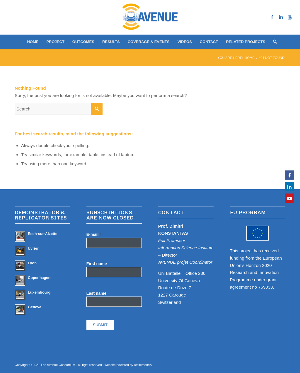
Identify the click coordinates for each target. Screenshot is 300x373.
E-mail (93, 234)
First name (96, 264)
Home (250, 57)
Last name (96, 293)
